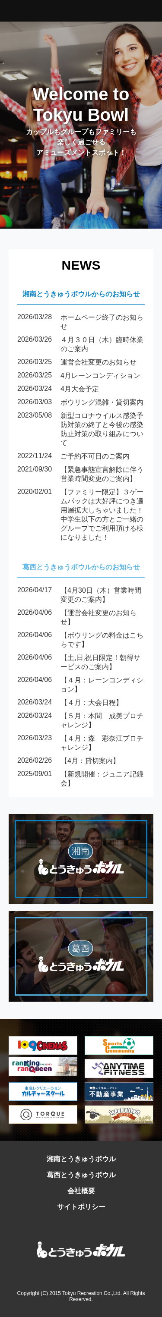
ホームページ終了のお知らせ (80, 322)
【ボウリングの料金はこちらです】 (80, 640)
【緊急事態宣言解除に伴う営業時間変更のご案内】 (80, 474)
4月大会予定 (58, 389)
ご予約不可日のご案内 (73, 456)
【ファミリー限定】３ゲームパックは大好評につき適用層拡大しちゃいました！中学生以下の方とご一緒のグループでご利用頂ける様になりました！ (80, 515)
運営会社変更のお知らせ (77, 362)
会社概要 (81, 1190)
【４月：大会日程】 (70, 702)
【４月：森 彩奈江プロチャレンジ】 (80, 743)
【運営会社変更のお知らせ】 (77, 618)
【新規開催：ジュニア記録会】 (80, 779)
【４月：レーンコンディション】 (80, 685)
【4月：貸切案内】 (68, 761)
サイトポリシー (81, 1206)
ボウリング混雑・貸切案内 (80, 402)
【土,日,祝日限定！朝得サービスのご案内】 (78, 663)
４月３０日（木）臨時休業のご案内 (80, 345)
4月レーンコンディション (78, 375)
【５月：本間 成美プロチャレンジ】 (80, 721)
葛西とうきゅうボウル (81, 1175)
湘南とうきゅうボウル (81, 1159)
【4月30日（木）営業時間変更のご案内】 (79, 595)
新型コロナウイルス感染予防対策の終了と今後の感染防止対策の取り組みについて (80, 430)
